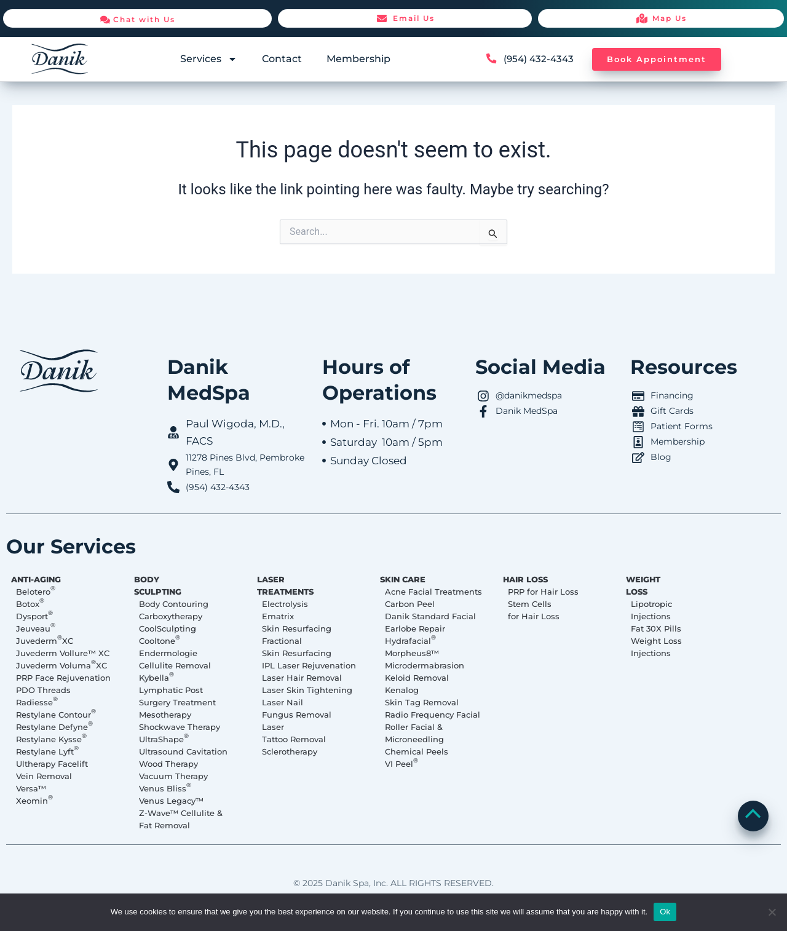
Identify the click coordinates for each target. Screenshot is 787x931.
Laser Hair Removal (302, 678)
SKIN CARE (406, 579)
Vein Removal (44, 776)
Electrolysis (285, 604)
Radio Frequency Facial (432, 714)
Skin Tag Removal (422, 702)
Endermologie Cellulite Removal (175, 659)
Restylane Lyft (47, 750)
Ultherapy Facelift (52, 764)
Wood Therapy (168, 764)
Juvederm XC (44, 640)
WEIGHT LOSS (646, 585)
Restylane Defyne (54, 726)
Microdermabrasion (424, 665)
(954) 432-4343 (540, 59)
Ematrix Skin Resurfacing (296, 622)
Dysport (34, 615)
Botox (30, 603)
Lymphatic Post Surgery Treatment (177, 696)
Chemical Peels (416, 751)
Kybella (156, 677)
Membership (358, 59)
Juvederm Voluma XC (61, 664)
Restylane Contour (56, 713)
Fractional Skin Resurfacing (296, 647)
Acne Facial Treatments (433, 591)
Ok (665, 911)
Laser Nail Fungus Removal (296, 708)
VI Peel (401, 763)
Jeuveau (35, 627)
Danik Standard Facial (430, 616)
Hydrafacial (410, 640)
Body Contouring (173, 604)
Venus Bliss (165, 787)
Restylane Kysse (51, 738)
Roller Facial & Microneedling (414, 733)
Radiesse (37, 701)
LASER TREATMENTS (288, 585)
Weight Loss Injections (656, 647)
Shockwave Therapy (179, 727)
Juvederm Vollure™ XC (62, 653)
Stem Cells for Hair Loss (534, 610)
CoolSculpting (167, 628)
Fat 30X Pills (656, 628)
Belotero (35, 590)
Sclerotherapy (289, 751)
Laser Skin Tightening (307, 690)
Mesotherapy (165, 714)
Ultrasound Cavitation (183, 751)
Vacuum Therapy (173, 776)
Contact (282, 59)
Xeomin (34, 800)
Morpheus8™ (412, 653)
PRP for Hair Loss (543, 591)
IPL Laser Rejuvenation (309, 665)
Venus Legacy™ (171, 801)
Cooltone (159, 640)
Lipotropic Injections (651, 610)
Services (208, 59)
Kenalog (402, 690)
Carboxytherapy (170, 616)
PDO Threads (43, 690)
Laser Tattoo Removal (294, 733)
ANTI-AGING (39, 579)
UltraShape (164, 738)
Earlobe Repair (415, 628)
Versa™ (31, 788)
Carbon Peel (410, 604)
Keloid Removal (417, 678)
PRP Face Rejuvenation (63, 678)
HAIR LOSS (528, 579)
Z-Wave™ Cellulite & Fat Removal (181, 819)
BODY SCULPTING (161, 585)
